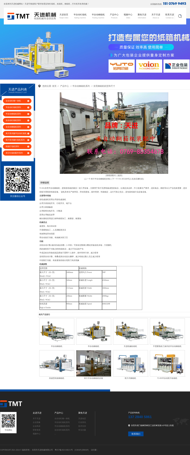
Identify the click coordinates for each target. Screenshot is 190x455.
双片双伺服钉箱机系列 (15, 140)
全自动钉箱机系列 (13, 120)
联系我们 (136, 434)
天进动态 (82, 419)
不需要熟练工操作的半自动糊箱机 (167, 346)
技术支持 (82, 426)
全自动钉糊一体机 (13, 101)
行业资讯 (82, 422)
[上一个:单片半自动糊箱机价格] (97, 179)
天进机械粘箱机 (130, 346)
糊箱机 (67, 4)
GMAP (78, 450)
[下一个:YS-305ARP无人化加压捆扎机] (128, 179)
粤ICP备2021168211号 (64, 450)
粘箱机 (60, 4)
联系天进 (169, 16)
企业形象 (36, 422)
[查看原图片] (111, 175)
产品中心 (114, 16)
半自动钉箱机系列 (13, 107)
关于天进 (156, 16)
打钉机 (75, 4)
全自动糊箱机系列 (13, 127)
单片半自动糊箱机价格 (93, 378)
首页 (54, 86)
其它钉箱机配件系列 (14, 153)
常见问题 (82, 430)
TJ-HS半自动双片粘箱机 (167, 378)
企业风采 (36, 426)
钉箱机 (52, 4)
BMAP (85, 450)
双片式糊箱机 (130, 378)
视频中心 (128, 16)
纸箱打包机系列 (12, 146)
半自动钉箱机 (80, 16)
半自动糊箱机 (98, 16)
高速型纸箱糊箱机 (56, 378)
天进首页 (63, 16)
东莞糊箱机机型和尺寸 (104, 86)
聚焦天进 (142, 16)
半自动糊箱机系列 (13, 114)
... (55, 434)
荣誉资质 (36, 430)
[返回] (119, 175)
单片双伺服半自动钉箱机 (16, 133)
